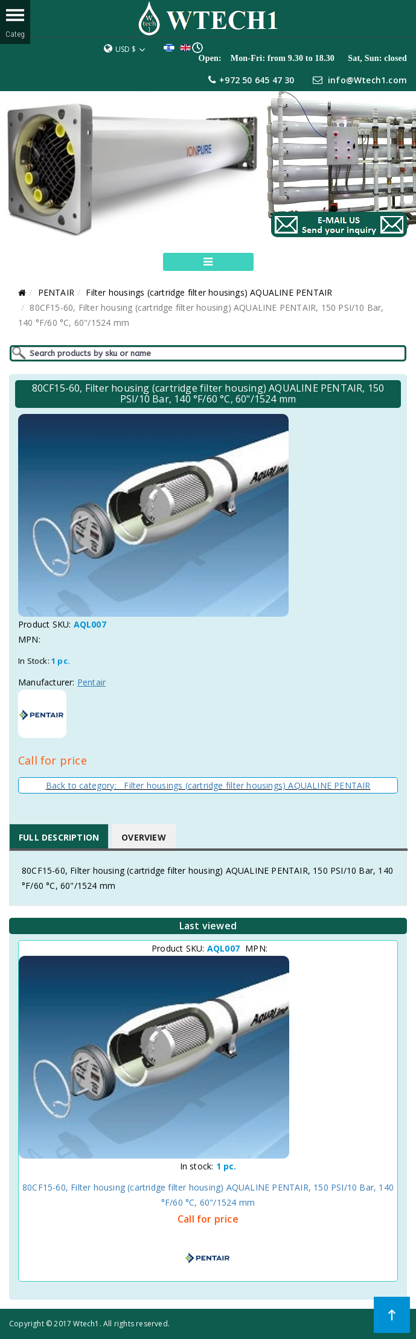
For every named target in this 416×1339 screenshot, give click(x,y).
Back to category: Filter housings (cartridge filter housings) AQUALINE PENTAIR (208, 785)
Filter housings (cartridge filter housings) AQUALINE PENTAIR (209, 292)
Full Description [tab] (59, 837)
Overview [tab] (143, 837)
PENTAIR (56, 292)
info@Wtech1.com (367, 80)
